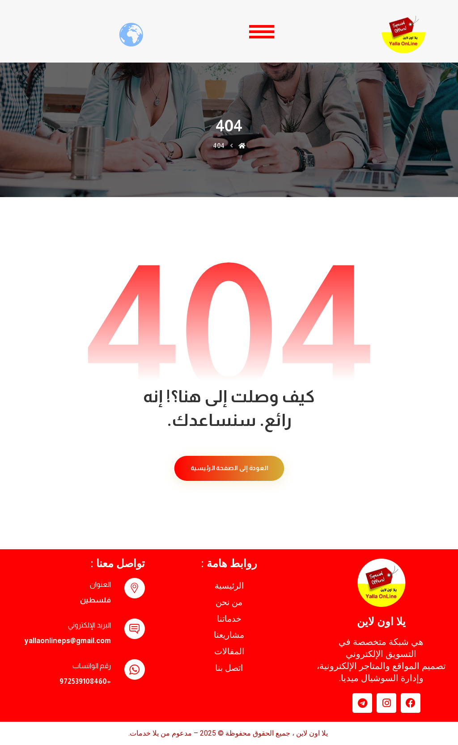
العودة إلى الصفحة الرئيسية (229, 468)
